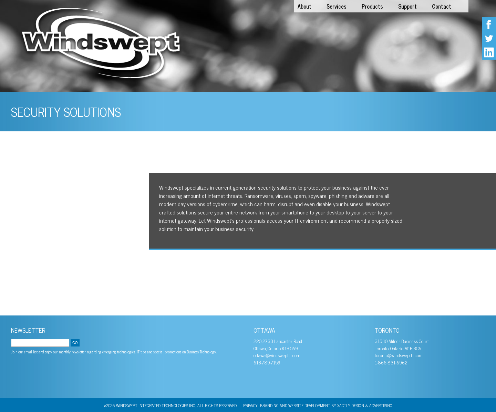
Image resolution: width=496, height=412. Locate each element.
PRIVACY (250, 405)
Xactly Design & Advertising (364, 405)
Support (407, 6)
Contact (441, 6)
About (304, 6)
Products (372, 6)
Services (337, 6)
